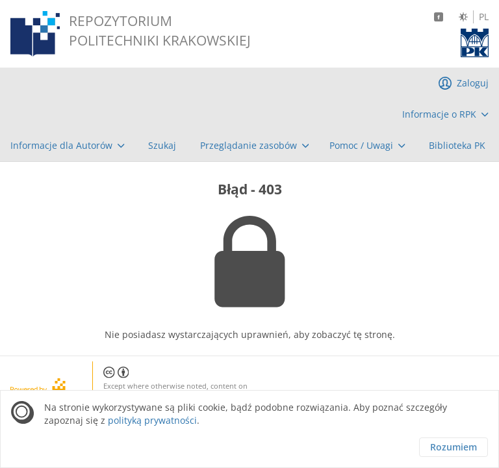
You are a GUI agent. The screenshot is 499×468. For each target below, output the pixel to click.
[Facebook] (438, 17)
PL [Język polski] (484, 17)
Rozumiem (453, 447)
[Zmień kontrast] (463, 17)
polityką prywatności (152, 420)
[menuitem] (445, 114)
